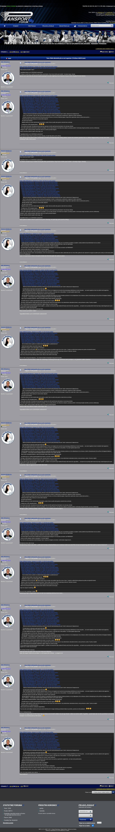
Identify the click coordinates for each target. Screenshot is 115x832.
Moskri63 (112, 22)
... (9, 52)
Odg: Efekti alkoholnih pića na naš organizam (37, 62)
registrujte (110, 12)
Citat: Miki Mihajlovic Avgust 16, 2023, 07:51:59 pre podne (37, 271)
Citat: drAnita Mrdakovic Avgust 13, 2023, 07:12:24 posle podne (39, 338)
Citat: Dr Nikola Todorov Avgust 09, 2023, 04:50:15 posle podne (40, 742)
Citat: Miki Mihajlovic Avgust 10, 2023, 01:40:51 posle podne (39, 341)
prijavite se (101, 12)
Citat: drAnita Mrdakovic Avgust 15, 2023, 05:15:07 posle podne (39, 672)
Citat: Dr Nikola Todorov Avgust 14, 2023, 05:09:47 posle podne (39, 736)
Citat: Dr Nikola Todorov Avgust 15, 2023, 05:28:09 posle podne (39, 236)
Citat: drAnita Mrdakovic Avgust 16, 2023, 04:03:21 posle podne (38, 95)
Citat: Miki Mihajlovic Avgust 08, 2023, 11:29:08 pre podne (39, 283)
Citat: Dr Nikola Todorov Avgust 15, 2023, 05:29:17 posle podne (38, 733)
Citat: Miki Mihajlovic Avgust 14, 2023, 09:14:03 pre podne (38, 276)
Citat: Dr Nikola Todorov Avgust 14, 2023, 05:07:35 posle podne (39, 239)
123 (21, 52)
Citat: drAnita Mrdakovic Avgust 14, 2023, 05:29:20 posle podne (40, 104)
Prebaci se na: (88, 792)
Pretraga (32, 26)
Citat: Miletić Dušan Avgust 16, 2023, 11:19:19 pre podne (36, 331)
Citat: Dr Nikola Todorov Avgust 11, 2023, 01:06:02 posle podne (39, 739)
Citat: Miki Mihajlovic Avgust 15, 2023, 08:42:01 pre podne (37, 335)
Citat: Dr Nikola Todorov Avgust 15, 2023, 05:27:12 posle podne (38, 333)
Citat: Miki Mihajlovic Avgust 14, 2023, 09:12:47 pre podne (39, 106)
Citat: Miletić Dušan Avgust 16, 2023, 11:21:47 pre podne (36, 669)
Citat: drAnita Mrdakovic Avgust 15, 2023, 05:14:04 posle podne (39, 101)
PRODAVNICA (80, 26)
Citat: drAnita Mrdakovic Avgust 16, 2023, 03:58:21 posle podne (38, 270)
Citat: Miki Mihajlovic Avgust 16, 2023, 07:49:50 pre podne (37, 671)
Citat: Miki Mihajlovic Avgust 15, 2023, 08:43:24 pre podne (37, 238)
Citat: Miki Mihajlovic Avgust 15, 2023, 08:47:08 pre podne (37, 674)
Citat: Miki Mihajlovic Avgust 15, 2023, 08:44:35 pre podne (37, 735)
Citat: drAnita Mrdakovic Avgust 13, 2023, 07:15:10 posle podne (40, 241)
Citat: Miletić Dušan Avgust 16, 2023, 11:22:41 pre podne (36, 561)
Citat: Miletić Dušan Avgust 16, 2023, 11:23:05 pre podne (36, 522)
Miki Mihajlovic (5, 62)
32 (10, 52)
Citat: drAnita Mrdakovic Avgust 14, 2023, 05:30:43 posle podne (39, 274)
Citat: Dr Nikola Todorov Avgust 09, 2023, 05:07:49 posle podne (40, 342)
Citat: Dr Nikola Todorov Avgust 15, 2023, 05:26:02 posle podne (39, 273)
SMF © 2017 (48, 829)
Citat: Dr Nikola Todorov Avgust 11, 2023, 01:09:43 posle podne (39, 339)
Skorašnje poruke (8, 823)
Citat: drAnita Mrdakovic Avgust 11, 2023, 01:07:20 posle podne (41, 107)
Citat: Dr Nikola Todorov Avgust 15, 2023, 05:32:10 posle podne (39, 100)
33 (12, 52)
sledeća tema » (110, 48)
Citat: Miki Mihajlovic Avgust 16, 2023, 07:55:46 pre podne (37, 524)
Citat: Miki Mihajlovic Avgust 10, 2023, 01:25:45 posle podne (40, 109)
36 (18, 52)
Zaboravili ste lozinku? (85, 807)
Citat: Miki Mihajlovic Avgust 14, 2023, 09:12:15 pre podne (38, 738)
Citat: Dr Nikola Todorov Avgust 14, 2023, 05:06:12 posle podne (39, 336)
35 (16, 52)
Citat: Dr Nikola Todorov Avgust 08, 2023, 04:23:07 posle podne (41, 110)
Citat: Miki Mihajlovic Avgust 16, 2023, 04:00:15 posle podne (38, 68)
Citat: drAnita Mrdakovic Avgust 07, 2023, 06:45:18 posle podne (41, 112)
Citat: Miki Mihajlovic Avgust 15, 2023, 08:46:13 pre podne (38, 103)
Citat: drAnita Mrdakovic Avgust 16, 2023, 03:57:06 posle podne (39, 98)
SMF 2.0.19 (41, 829)
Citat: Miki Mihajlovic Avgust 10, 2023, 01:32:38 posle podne (39, 279)
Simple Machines (56, 829)
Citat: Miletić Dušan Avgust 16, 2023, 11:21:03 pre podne (36, 732)
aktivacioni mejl (109, 14)
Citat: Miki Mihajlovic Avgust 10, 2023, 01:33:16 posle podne (39, 741)
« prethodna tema (101, 48)
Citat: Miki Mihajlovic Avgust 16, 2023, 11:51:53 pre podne (37, 233)
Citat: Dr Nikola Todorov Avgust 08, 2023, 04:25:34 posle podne (40, 282)
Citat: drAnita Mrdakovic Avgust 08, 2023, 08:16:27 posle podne (40, 280)
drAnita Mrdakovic (6, 151)
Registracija (64, 26)
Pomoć (15, 26)
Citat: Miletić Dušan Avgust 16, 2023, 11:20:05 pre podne (37, 235)
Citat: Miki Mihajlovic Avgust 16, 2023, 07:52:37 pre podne (37, 562)
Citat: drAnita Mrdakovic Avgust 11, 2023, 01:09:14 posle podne (40, 277)
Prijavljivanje (48, 26)
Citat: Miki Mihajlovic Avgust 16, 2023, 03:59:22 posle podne (38, 97)
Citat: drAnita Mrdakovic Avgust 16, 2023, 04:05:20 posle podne (38, 66)
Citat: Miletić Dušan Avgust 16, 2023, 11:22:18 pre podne (36, 609)
